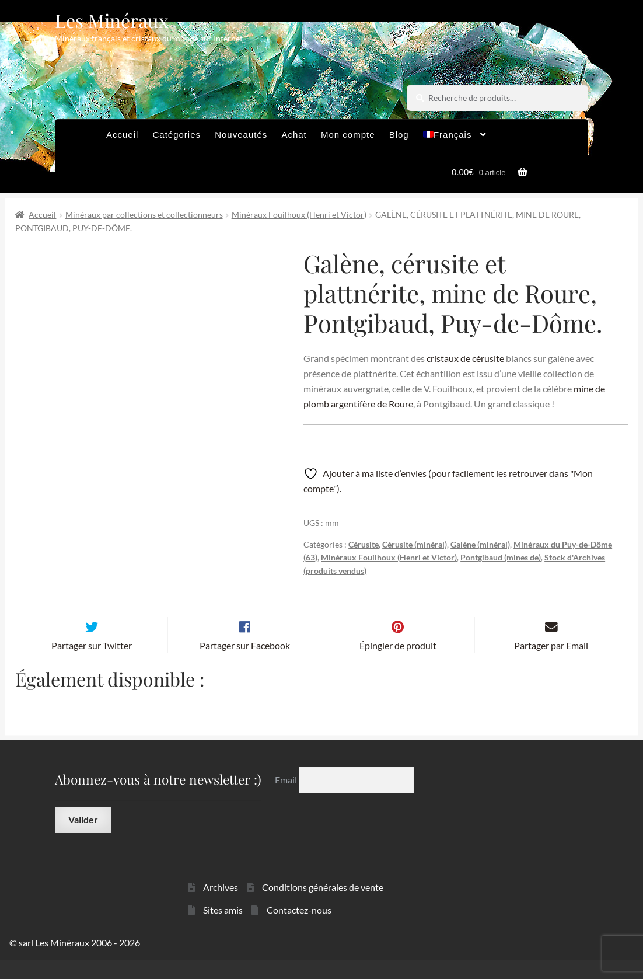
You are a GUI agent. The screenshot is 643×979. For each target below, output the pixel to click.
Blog (399, 135)
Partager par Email (551, 664)
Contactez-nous (299, 929)
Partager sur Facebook (245, 664)
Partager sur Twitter (91, 664)
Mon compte (348, 135)
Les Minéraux (112, 20)
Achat (293, 135)
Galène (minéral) (480, 544)
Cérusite (363, 544)
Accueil (122, 135)
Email (287, 798)
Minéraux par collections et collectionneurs (144, 215)
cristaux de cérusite (465, 358)
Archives (220, 906)
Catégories (176, 135)
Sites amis (223, 929)
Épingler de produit (397, 664)
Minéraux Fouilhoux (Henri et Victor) (299, 215)
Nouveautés (241, 135)
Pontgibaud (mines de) (500, 557)
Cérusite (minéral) (414, 544)
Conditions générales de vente (322, 906)
